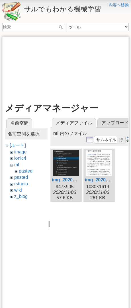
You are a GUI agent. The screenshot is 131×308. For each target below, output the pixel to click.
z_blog (21, 196)
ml (16, 164)
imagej (21, 151)
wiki (18, 190)
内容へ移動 (119, 5)
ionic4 (20, 158)
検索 (61, 27)
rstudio (21, 183)
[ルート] (18, 145)
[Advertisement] (65, 67)
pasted (25, 171)
